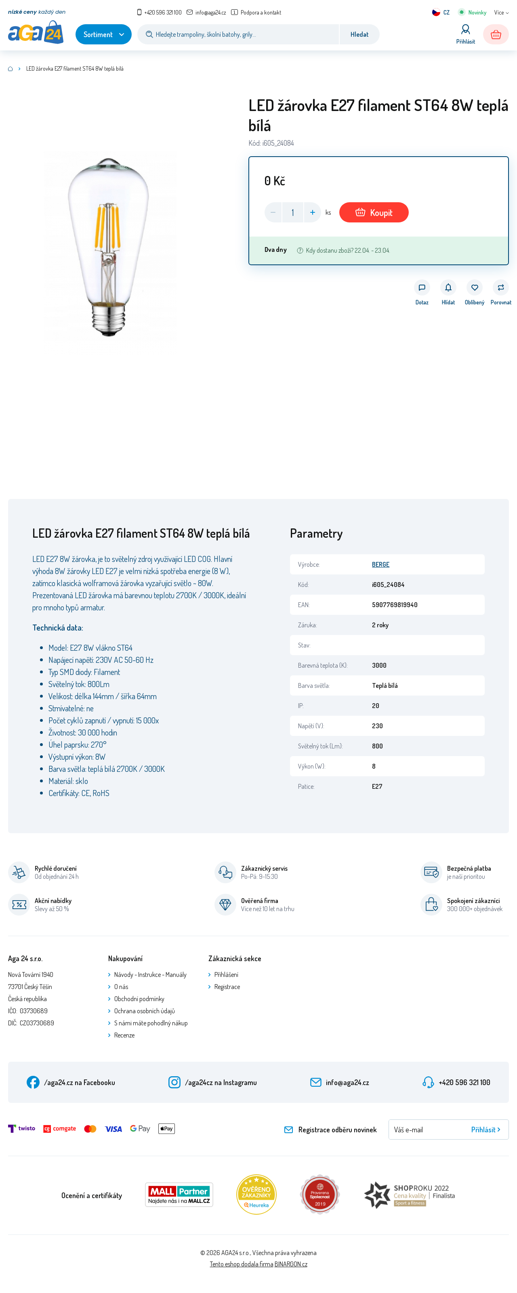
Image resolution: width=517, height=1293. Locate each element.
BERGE (380, 564)
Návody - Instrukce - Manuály (150, 974)
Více (499, 12)
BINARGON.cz (291, 1264)
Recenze (124, 1035)
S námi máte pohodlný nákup (151, 1023)
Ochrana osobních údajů (144, 1011)
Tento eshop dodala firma (241, 1264)
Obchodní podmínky (139, 999)
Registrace (227, 987)
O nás (121, 987)
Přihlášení (226, 974)
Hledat (360, 34)
